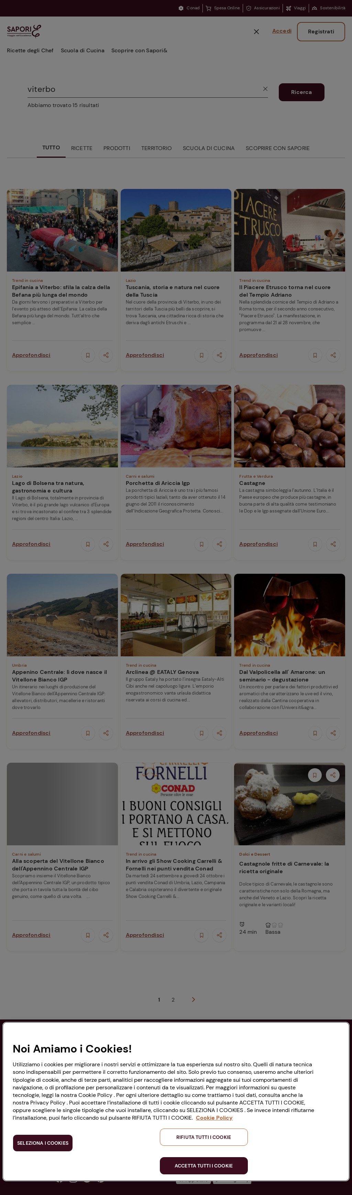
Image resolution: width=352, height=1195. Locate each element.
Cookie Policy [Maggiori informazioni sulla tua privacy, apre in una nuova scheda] (214, 1117)
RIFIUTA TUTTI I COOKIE (203, 1137)
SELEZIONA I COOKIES (42, 1143)
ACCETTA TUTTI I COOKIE (204, 1166)
